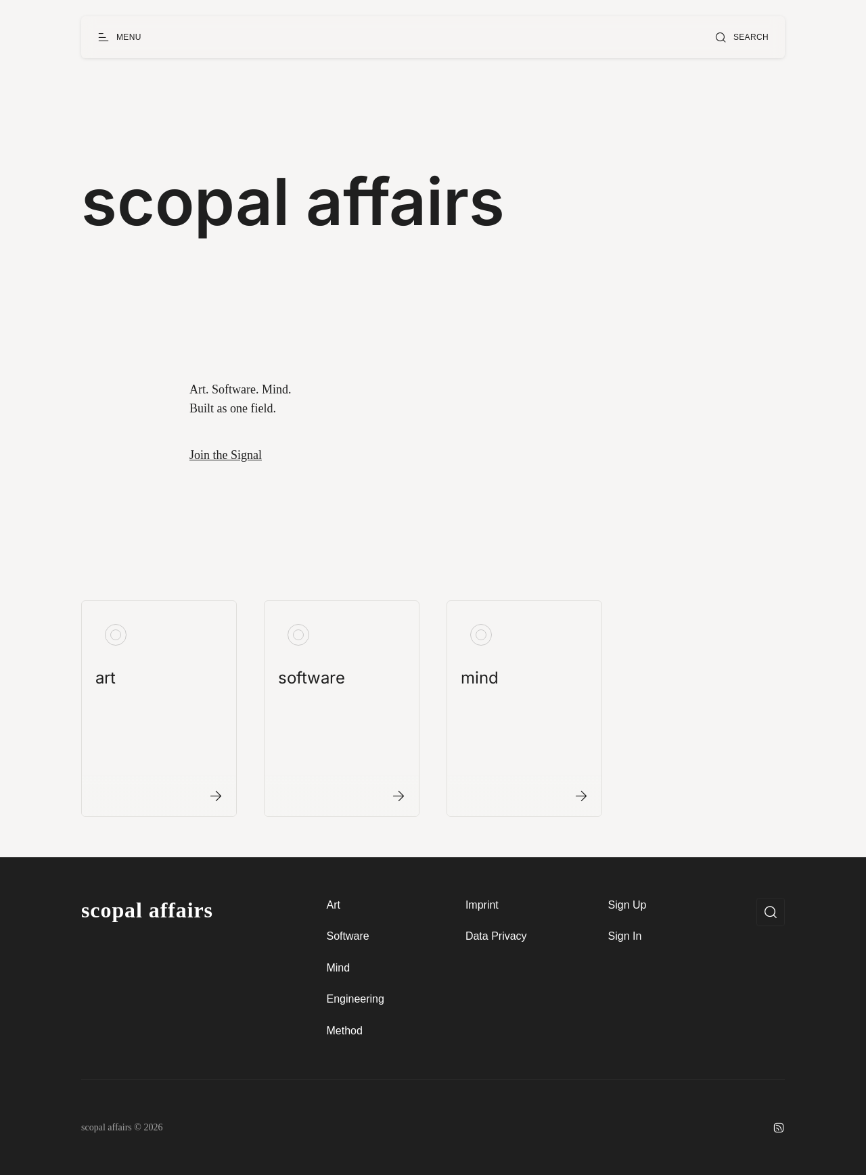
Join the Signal (225, 455)
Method (344, 1030)
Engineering (355, 999)
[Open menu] (119, 37)
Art (333, 905)
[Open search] (741, 37)
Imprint (482, 905)
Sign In (625, 936)
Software (347, 936)
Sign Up (627, 905)
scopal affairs (147, 910)
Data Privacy (496, 936)
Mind (338, 968)
